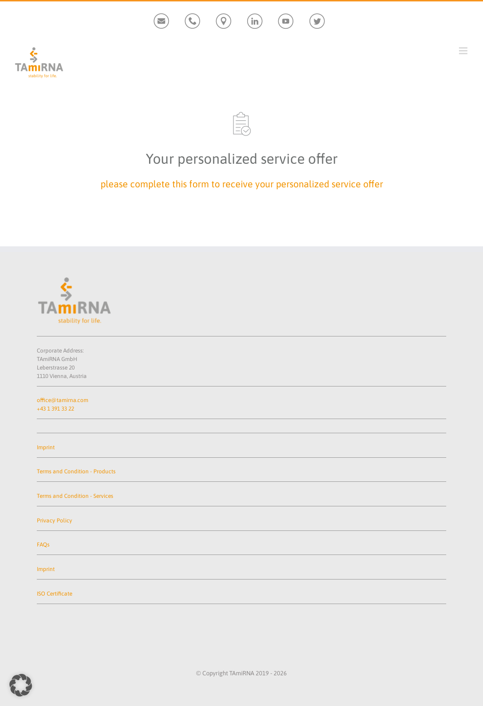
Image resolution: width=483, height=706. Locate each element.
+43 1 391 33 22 (55, 408)
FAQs (43, 544)
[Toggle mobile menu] (464, 51)
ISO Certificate (54, 593)
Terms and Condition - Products (76, 471)
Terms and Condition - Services (75, 496)
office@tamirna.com (62, 400)
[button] (21, 685)
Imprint (46, 447)
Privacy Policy (54, 520)
